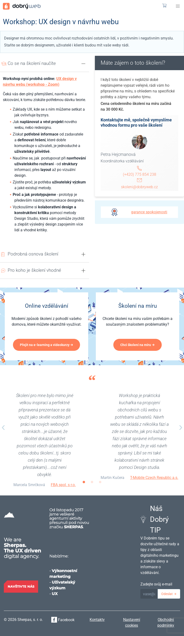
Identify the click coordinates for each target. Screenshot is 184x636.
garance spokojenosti (149, 212)
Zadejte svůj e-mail (156, 584)
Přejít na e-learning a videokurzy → (46, 345)
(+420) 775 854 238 (139, 174)
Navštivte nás (21, 586)
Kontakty (97, 619)
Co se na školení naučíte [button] (32, 63)
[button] (178, 6)
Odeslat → (169, 594)
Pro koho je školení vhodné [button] (34, 270)
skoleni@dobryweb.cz (139, 187)
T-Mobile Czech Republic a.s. (154, 477)
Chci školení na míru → (137, 345)
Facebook (63, 620)
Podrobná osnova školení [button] (33, 254)
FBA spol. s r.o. (63, 485)
